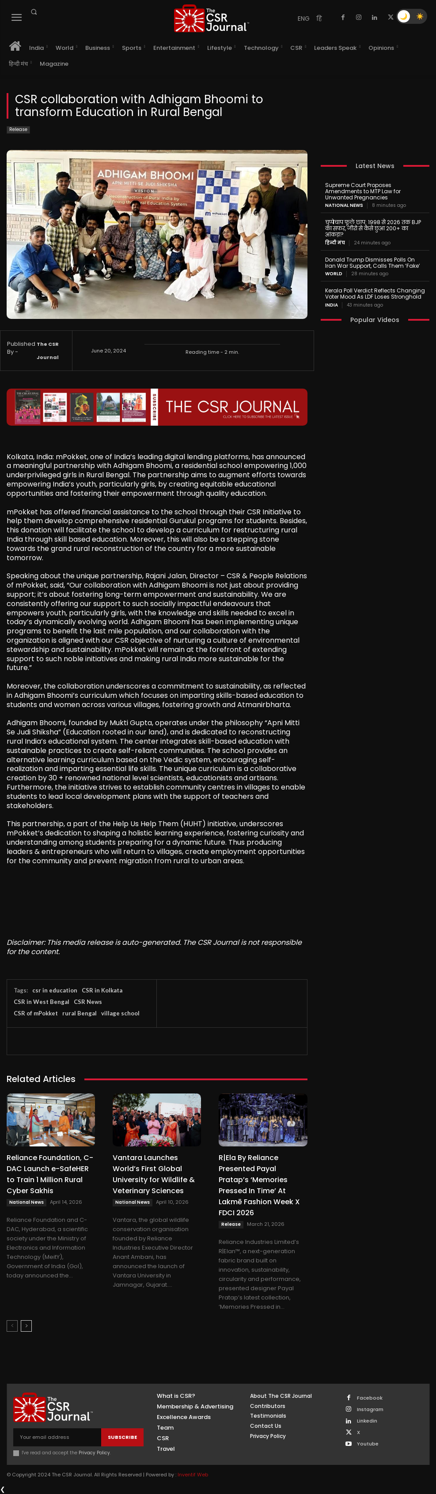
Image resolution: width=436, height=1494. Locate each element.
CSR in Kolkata (102, 990)
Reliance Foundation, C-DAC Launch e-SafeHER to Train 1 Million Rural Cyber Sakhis (50, 1174)
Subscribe (122, 1437)
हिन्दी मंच (335, 243)
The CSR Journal (48, 351)
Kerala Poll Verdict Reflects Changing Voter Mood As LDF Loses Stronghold (375, 293)
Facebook (370, 1398)
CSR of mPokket (36, 1013)
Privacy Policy (94, 1452)
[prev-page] (12, 1326)
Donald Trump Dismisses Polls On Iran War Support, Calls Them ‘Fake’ (372, 263)
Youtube (368, 1444)
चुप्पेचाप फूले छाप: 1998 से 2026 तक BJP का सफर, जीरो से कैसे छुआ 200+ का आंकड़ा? (373, 228)
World (333, 274)
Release (18, 130)
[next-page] (26, 1326)
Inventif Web (193, 1474)
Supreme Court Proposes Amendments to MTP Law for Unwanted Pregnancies (363, 191)
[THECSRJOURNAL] (211, 18)
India (331, 305)
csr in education (54, 990)
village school (120, 1013)
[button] (33, 12)
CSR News (88, 1001)
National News (26, 1202)
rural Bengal (79, 1013)
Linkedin (367, 1421)
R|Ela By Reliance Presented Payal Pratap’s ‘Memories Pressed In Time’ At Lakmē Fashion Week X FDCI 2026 (259, 1185)
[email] (57, 1437)
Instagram (370, 1409)
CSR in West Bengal (41, 1001)
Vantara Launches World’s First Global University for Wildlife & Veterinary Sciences (154, 1174)
